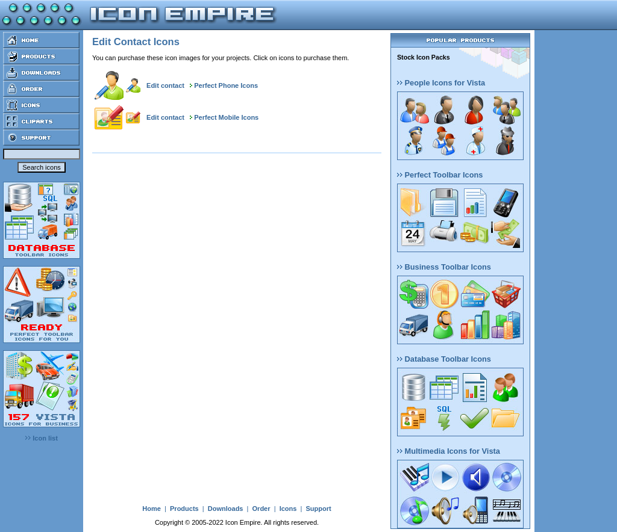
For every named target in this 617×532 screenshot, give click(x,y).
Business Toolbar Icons (444, 266)
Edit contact (165, 85)
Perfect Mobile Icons (226, 117)
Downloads (225, 508)
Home (151, 508)
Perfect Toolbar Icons (440, 174)
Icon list (41, 438)
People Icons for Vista (441, 82)
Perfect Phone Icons (226, 85)
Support (318, 508)
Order (261, 508)
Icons (288, 508)
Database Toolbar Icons (444, 358)
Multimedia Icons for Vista (448, 451)
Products (184, 508)
